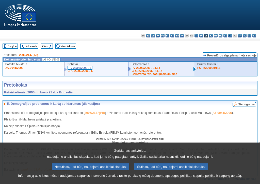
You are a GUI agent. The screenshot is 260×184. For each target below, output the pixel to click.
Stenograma (246, 104)
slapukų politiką (204, 181)
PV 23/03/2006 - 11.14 (146, 67)
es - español (148, 35)
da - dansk (158, 35)
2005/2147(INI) (28, 54)
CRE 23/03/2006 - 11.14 (147, 70)
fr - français (182, 35)
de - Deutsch (163, 35)
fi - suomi (249, 35)
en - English (177, 35)
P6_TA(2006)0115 (208, 67)
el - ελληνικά (172, 35)
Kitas (44, 46)
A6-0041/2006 (14, 67)
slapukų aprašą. (230, 181)
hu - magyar (211, 35)
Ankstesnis (31, 46)
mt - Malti (216, 35)
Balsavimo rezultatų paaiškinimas (154, 73)
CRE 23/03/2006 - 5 (80, 70)
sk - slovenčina (240, 35)
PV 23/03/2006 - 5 (80, 67)
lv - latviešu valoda (201, 35)
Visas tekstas (68, 46)
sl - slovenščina (245, 35)
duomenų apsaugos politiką (170, 181)
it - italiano (196, 35)
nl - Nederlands (220, 35)
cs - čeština (153, 35)
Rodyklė (12, 46)
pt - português (230, 35)
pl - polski (225, 35)
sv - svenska (254, 35)
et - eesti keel (167, 35)
